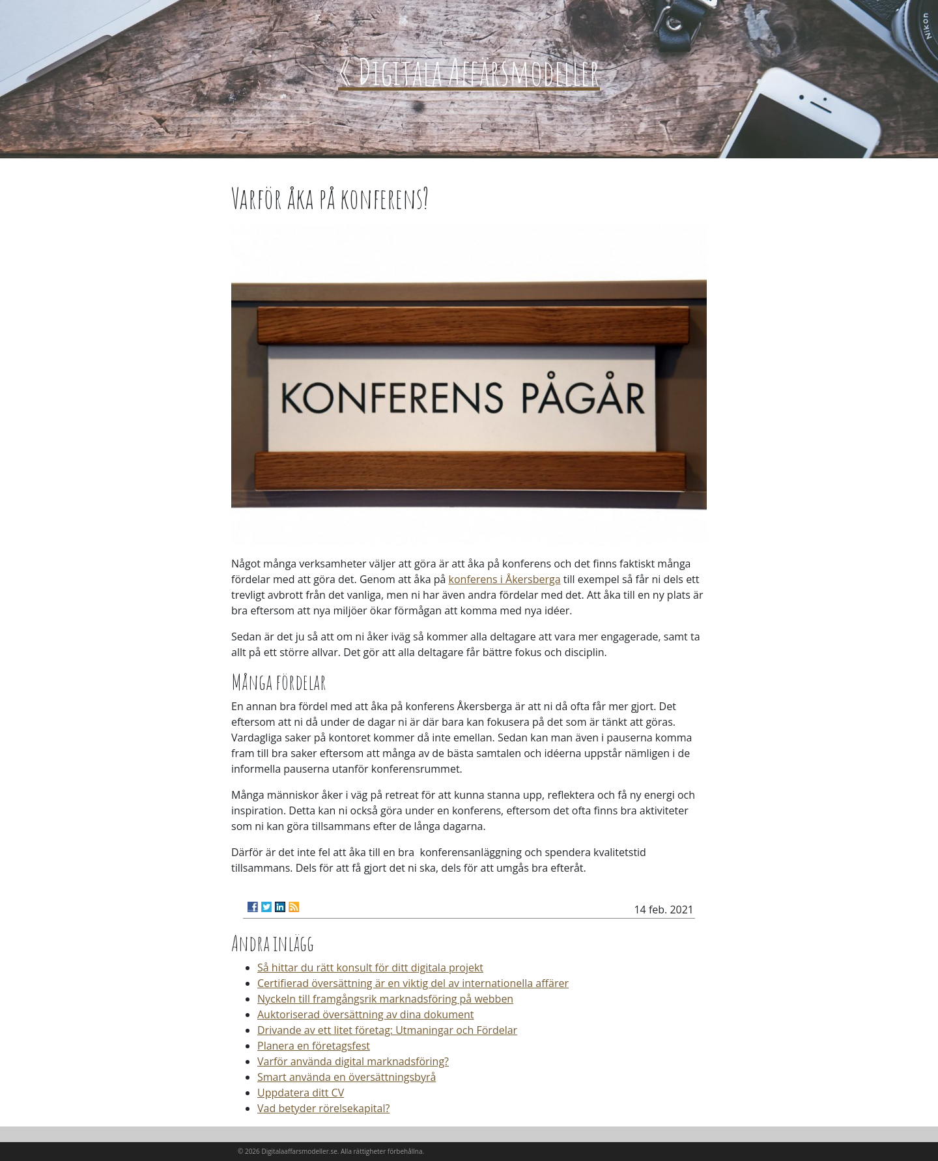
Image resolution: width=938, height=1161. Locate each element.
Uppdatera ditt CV (300, 1092)
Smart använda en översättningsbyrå (346, 1077)
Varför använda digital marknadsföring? (353, 1061)
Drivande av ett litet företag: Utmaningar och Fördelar (387, 1030)
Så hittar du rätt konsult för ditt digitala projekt (370, 967)
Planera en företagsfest (313, 1046)
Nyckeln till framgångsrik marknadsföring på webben (385, 999)
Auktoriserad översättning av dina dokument (365, 1014)
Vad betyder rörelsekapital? (323, 1108)
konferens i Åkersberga (505, 579)
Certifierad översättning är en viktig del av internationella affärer (413, 983)
